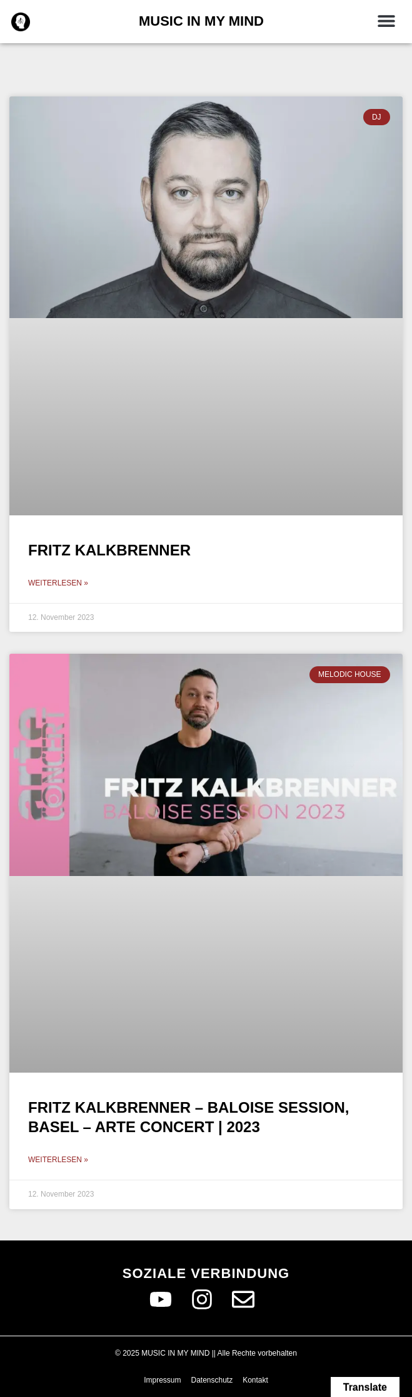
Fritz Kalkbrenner (109, 550)
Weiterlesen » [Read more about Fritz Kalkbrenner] (58, 583)
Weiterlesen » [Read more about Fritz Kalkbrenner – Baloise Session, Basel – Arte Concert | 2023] (58, 1159)
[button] (387, 20)
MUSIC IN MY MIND (201, 21)
